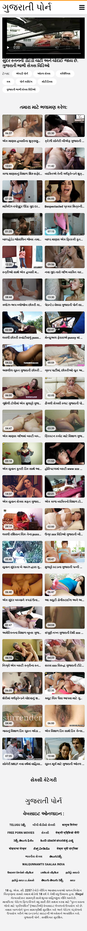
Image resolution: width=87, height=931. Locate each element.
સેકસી (45, 832)
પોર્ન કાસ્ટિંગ (26, 81)
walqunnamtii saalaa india (43, 864)
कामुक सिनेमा (69, 825)
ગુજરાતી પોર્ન (32, 917)
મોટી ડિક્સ (47, 81)
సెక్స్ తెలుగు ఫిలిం (23, 840)
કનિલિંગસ (65, 73)
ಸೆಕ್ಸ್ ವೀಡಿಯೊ (41, 848)
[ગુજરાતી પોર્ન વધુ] (82, 7)
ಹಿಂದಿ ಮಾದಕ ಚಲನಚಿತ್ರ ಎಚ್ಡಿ (56, 840)
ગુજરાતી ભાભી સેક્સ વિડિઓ (20, 89)
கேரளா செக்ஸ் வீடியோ (20, 872)
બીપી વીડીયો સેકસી (43, 825)
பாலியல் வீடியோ (50, 872)
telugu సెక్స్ (18, 825)
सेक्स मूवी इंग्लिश (67, 848)
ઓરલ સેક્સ (43, 73)
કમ (8, 81)
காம (72, 880)
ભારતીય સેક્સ (33, 856)
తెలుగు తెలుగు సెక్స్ (52, 880)
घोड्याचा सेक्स (18, 848)
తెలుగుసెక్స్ (55, 856)
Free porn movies (20, 832)
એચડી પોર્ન (22, 73)
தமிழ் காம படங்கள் (23, 880)
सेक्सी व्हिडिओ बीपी (68, 832)
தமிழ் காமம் (73, 872)
